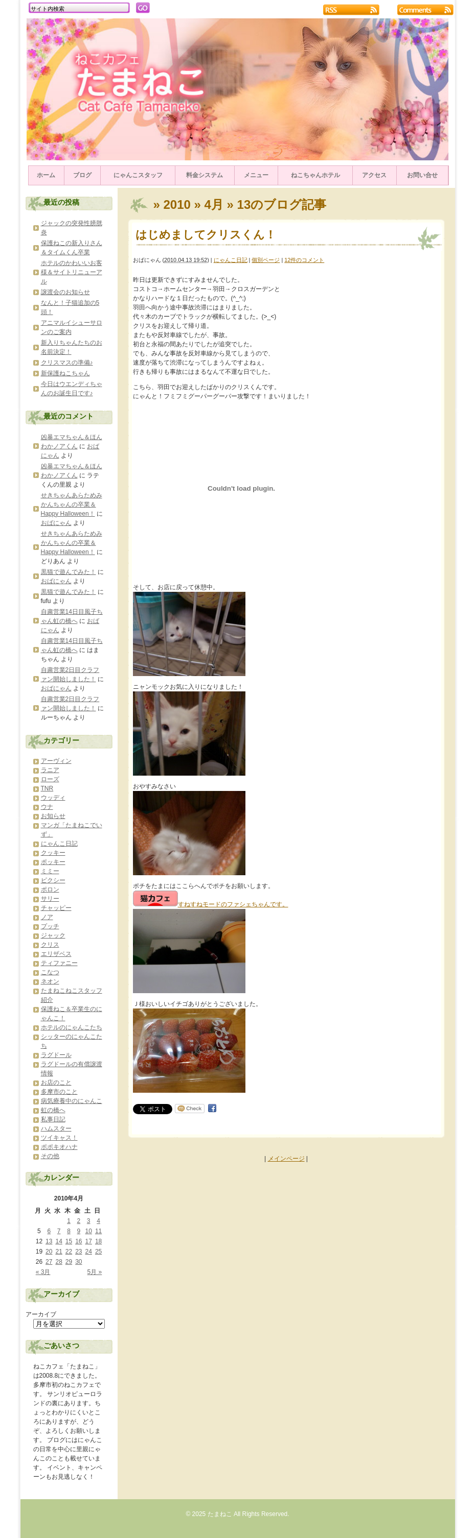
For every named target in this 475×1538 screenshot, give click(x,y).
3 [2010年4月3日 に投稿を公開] (89, 1220)
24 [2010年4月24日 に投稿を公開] (88, 1251)
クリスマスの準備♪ (67, 362)
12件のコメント (304, 260)
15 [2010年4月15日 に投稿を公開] (68, 1241)
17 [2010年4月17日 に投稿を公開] (88, 1241)
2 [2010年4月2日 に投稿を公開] (79, 1220)
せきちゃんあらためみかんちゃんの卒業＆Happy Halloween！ (71, 504)
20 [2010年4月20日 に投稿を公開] (49, 1251)
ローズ (50, 779)
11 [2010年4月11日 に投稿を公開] (98, 1231)
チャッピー (56, 907)
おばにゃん (56, 522)
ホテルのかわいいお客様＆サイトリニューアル (71, 272)
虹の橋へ (53, 1110)
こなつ (50, 972)
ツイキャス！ (59, 1137)
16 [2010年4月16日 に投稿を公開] (78, 1241)
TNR (47, 788)
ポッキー (53, 862)
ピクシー (53, 880)
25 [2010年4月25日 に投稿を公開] (98, 1251)
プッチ (50, 926)
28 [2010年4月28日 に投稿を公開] (58, 1261)
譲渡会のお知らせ (65, 292)
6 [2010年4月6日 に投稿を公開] (49, 1231)
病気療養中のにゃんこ (71, 1100)
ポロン (50, 889)
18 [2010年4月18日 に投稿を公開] (98, 1241)
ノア (47, 917)
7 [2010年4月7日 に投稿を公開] (59, 1231)
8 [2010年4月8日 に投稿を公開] (69, 1231)
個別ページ (266, 260)
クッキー (53, 852)
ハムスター (56, 1128)
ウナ (47, 806)
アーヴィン (56, 760)
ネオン (50, 981)
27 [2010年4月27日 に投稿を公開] (49, 1261)
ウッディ (53, 797)
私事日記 (53, 1119)
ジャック (53, 935)
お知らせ (53, 816)
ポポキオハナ (59, 1146)
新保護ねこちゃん (65, 373)
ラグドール (56, 1055)
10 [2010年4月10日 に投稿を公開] (88, 1231)
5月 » (94, 1272)
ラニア (50, 770)
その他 (50, 1156)
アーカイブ (41, 1314)
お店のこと (56, 1082)
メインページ (286, 1158)
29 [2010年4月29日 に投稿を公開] (68, 1261)
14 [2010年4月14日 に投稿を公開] (58, 1241)
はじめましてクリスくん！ (205, 234)
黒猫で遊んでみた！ (68, 571)
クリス (50, 944)
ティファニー (59, 963)
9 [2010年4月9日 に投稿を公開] (79, 1231)
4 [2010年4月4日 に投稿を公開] (98, 1220)
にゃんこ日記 (230, 260)
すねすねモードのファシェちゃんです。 (210, 904)
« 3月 (43, 1272)
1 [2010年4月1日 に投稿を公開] (69, 1220)
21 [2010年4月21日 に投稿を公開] (58, 1251)
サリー (50, 898)
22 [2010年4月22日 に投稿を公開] (68, 1251)
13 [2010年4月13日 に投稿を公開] (49, 1241)
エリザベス (56, 953)
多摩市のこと (59, 1091)
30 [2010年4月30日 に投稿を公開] (78, 1261)
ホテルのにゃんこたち (71, 1027)
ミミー (50, 871)
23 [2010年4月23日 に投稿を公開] (78, 1251)
